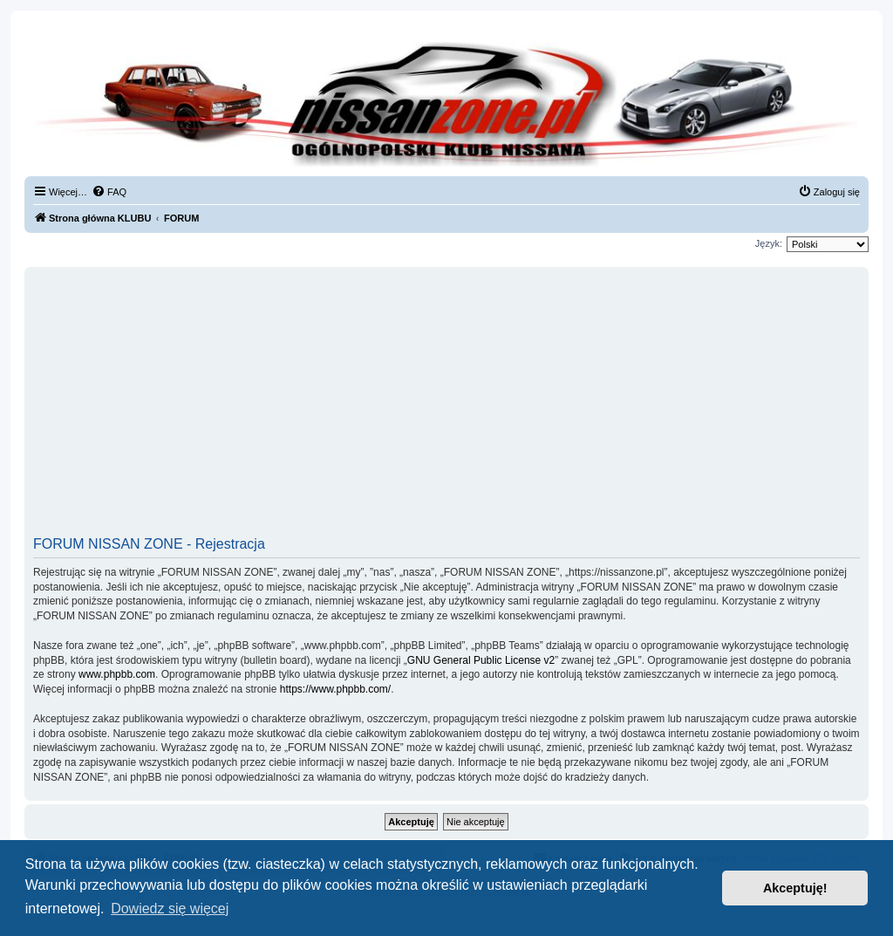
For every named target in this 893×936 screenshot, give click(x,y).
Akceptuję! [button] (795, 888)
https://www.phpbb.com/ (335, 689)
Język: (768, 243)
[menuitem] (109, 191)
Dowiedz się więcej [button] (169, 908)
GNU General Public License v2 (481, 660)
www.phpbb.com (116, 674)
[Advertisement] (446, 407)
